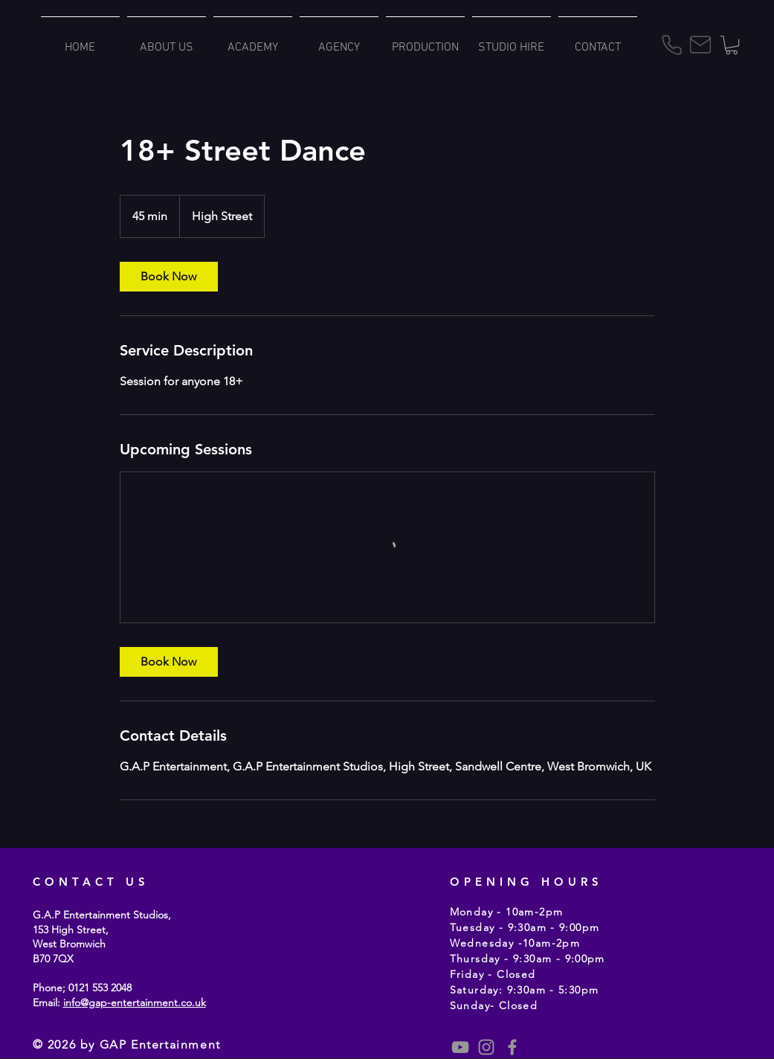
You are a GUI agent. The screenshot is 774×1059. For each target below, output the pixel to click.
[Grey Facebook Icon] (512, 1047)
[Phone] (672, 45)
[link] (169, 277)
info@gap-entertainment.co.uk (134, 1002)
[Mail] (700, 45)
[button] (731, 45)
